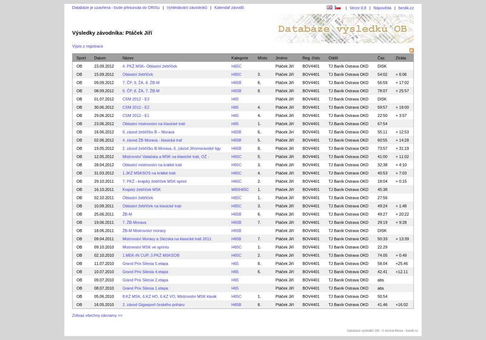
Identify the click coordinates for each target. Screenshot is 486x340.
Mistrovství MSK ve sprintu (146, 247)
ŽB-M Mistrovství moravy (144, 230)
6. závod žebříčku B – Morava (149, 132)
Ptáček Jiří (285, 66)
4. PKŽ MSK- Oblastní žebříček (150, 66)
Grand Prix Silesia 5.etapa (145, 263)
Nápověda (382, 8)
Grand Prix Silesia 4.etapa (145, 272)
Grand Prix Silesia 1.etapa (145, 288)
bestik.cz (406, 8)
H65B (237, 82)
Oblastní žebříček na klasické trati (152, 206)
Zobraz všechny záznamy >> (97, 315)
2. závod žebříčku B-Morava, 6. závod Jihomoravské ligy (172, 148)
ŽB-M (127, 214)
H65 (235, 99)
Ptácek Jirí (285, 132)
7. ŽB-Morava (135, 222)
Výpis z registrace (87, 46)
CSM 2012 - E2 (136, 107)
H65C (237, 66)
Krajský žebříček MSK (142, 189)
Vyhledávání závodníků (187, 7)
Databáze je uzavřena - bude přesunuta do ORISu (116, 7)
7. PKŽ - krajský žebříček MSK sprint (155, 181)
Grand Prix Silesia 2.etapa (145, 280)
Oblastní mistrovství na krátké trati (152, 165)
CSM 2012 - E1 (136, 115)
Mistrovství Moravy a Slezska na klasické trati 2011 (167, 239)
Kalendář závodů (229, 7)
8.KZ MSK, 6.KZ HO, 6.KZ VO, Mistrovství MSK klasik (170, 296)
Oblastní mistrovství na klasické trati (154, 124)
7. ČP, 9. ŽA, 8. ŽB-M (141, 82)
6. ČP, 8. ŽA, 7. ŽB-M (141, 91)
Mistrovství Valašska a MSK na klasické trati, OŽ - (166, 156)
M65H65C (240, 189)
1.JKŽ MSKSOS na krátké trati (149, 173)
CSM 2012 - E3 (136, 99)
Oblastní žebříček (138, 74)
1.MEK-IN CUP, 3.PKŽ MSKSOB (151, 255)
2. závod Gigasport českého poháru (154, 304)
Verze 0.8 (358, 8)
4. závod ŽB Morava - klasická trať (152, 140)
